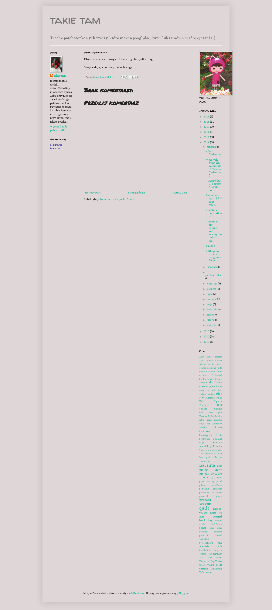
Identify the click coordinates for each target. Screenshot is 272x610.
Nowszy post (92, 192)
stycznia (211, 324)
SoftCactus (216, 524)
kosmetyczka (205, 435)
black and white (214, 368)
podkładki (204, 488)
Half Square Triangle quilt (210, 409)
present (205, 500)
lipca (209, 293)
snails (202, 524)
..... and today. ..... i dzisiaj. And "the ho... (214, 185)
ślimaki (218, 535)
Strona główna (136, 192)
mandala (217, 442)
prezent (205, 503)
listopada (212, 266)
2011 (206, 341)
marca (210, 314)
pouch (219, 496)
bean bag (211, 364)
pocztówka (217, 485)
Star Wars (216, 528)
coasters (203, 371)
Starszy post (179, 192)
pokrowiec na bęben (210, 492)
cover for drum (215, 371)
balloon (210, 245)
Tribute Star (205, 553)
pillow (202, 485)
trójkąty (217, 553)
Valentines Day (206, 561)
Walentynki (216, 568)
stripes (203, 531)
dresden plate (207, 386)
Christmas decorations (214, 213)
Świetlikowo (206, 542)
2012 (206, 336)
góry (201, 397)
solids (202, 527)
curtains (203, 375)
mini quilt (210, 450)
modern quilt (214, 453)
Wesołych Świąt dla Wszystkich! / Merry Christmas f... (213, 167)
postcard (203, 496)
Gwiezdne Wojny (213, 397)
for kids (211, 390)
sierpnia (211, 288)
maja (209, 304)
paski (219, 481)
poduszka (217, 488)
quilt (204, 508)
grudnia (211, 146)
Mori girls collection (210, 457)
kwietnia (212, 309)
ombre (219, 477)
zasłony (208, 572)
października (213, 275)
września (212, 283)
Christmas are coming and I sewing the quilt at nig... (214, 231)
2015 (206, 137)
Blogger (183, 592)
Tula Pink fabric (210, 557)
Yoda (201, 572)
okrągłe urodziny (210, 475)
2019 (206, 116)
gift (219, 394)
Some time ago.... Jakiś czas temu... (214, 200)
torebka (202, 550)
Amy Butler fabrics (210, 356)
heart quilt (215, 412)
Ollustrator (138, 592)
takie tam (75, 19)
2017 (206, 126)
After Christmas (213, 153)
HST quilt (205, 419)
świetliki (204, 539)
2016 (206, 131)
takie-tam (60, 75)
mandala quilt (207, 446)
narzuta (207, 465)
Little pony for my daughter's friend (213, 255)
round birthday (210, 518)
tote (209, 550)
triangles (217, 550)
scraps (218, 520)
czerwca (211, 299)
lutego (210, 319)
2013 (206, 331)
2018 (206, 121)
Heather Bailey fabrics (210, 416)
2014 (206, 142)
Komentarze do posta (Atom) (116, 198)
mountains (204, 461)
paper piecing (206, 481)
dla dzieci (215, 382)
